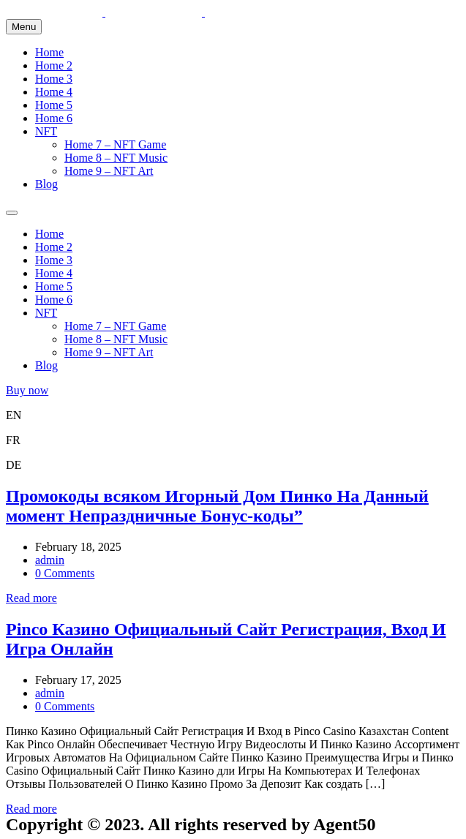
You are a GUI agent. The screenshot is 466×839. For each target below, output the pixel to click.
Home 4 (53, 92)
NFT (46, 131)
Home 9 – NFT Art (108, 171)
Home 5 (53, 105)
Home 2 (53, 65)
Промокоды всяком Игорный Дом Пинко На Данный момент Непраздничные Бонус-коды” (217, 505)
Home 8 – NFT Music (116, 157)
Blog (46, 184)
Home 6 (53, 118)
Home (49, 52)
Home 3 (53, 78)
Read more (31, 598)
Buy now (27, 390)
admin (49, 560)
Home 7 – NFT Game (115, 144)
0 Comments (64, 573)
